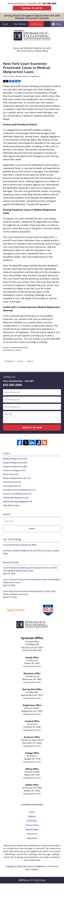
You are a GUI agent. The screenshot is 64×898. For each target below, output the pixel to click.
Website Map (32, 829)
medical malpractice (34, 325)
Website (32, 816)
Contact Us (36, 24)
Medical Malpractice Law (17, 478)
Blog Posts (32, 838)
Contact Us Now (32, 427)
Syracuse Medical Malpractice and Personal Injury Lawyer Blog (32, 35)
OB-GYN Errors (12, 482)
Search (32, 528)
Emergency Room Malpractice (19, 489)
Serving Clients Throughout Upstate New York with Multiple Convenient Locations (32, 17)
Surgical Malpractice (14, 462)
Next (30, 361)
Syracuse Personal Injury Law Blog (19, 544)
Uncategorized (12, 486)
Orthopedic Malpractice (16, 497)
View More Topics (11, 505)
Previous (8, 361)
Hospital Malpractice (15, 466)
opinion (20, 105)
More (58, 24)
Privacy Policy (32, 825)
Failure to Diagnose (14, 470)
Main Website (20, 24)
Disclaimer (32, 820)
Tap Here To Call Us (31, 8)
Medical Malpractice (19, 347)
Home (5, 24)
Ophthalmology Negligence (17, 501)
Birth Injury (10, 474)
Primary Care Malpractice (17, 493)
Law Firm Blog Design (32, 880)
